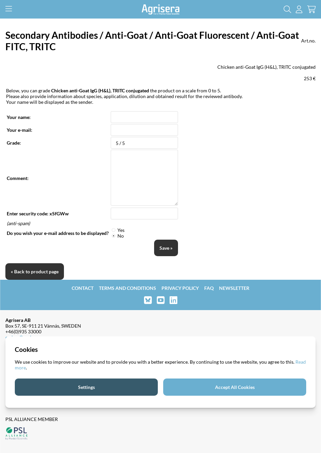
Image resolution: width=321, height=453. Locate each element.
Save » (166, 248)
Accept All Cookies (235, 387)
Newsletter (234, 288)
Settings (86, 387)
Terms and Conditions (127, 288)
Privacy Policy (180, 288)
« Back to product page (35, 271)
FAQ (209, 288)
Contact (83, 288)
